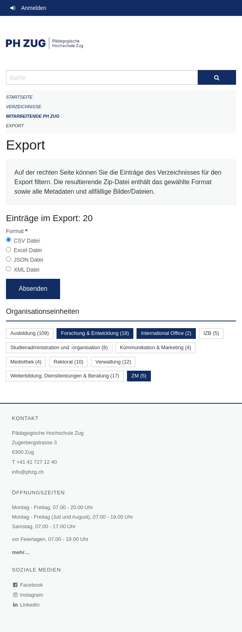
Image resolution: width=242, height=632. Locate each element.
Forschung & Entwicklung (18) (95, 333)
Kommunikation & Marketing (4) (155, 347)
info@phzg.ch (28, 472)
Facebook (28, 585)
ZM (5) (138, 376)
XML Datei (26, 269)
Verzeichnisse (23, 106)
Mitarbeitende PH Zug (32, 116)
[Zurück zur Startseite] (121, 43)
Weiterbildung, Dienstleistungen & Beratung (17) (64, 376)
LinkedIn (26, 605)
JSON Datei (28, 260)
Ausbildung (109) (29, 333)
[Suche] (217, 77)
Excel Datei (28, 250)
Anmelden (33, 8)
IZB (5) (211, 333)
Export (15, 125)
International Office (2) (166, 333)
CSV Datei (26, 240)
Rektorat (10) (69, 362)
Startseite (19, 97)
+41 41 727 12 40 (36, 462)
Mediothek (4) (25, 362)
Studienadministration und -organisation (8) (59, 347)
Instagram (28, 595)
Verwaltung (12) (113, 362)
